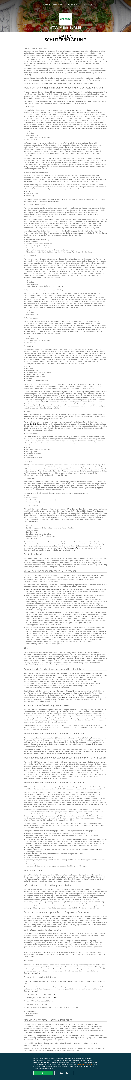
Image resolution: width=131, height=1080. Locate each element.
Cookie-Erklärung (36, 424)
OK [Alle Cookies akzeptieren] (43, 1073)
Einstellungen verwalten (85, 1064)
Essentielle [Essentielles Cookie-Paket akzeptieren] (64, 1073)
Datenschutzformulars (32, 973)
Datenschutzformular (69, 697)
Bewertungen (59, 4)
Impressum (87, 4)
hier (96, 850)
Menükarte (46, 4)
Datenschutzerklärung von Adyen (69, 548)
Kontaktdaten (74, 4)
